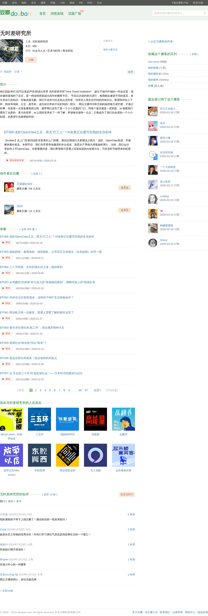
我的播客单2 (155, 73)
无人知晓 (95, 470)
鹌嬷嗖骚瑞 (166, 225)
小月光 (4, 514)
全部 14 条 (50, 494)
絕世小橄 (165, 137)
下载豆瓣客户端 (179, 2)
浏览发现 (57, 13)
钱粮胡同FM (67, 434)
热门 (2, 501)
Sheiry (163, 240)
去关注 (125, 187)
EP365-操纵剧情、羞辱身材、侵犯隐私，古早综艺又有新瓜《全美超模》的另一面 (51, 251)
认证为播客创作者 (161, 41)
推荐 (130, 71)
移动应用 (203, 612)
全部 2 (36, 173)
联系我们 (165, 612)
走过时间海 (166, 152)
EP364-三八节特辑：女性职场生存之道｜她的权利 (31, 267)
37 (86, 390)
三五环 (39, 434)
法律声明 (177, 612)
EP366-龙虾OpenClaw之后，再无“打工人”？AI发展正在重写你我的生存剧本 (58, 132)
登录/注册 (198, 2)
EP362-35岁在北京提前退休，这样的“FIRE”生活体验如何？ (37, 297)
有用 (132, 514)
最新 (10, 501)
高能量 (95, 434)
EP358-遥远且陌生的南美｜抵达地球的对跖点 (28, 358)
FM (81, 2)
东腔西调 (39, 470)
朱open (4, 559)
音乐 (33, 2)
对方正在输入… (169, 108)
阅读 (72, 2)
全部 (194, 54)
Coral (3, 529)
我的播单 (153, 79)
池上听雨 (165, 181)
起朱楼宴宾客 (123, 470)
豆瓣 (4, 2)
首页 (42, 13)
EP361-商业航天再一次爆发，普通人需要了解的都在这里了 (37, 312)
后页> (97, 390)
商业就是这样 (67, 470)
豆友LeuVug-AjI (9, 574)
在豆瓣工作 (151, 612)
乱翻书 (123, 434)
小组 (62, 2)
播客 (43, 2)
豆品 (99, 2)
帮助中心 (190, 612)
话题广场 (74, 13)
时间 (89, 2)
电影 (24, 2)
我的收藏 (153, 67)
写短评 (7, 71)
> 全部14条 (6, 590)
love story (153, 61)
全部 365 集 (28, 229)
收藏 (150, 85)
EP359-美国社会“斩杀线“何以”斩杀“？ (23, 342)
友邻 (18, 501)
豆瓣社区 (18, 13)
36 (80, 390)
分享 (17, 71)
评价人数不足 (110, 49)
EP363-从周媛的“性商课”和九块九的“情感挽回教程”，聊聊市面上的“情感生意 (47, 282)
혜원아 (4, 544)
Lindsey (164, 196)
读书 (14, 2)
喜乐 (162, 123)
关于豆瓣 (137, 612)
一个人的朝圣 (168, 167)
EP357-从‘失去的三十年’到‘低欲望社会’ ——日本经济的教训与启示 (41, 373)
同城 (52, 2)
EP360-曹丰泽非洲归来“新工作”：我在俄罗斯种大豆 (32, 327)
